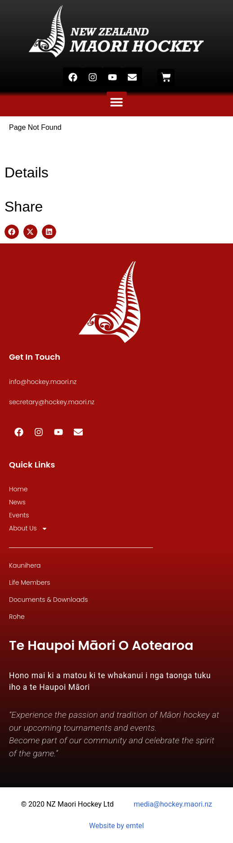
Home (18, 489)
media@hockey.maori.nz (173, 804)
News (17, 502)
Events (19, 515)
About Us (28, 528)
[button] (117, 102)
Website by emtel (116, 825)
